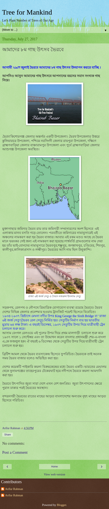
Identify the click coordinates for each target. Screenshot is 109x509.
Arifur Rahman (14, 489)
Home (54, 466)
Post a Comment (15, 452)
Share (7, 434)
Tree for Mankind (27, 12)
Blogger (61, 505)
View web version (54, 474)
